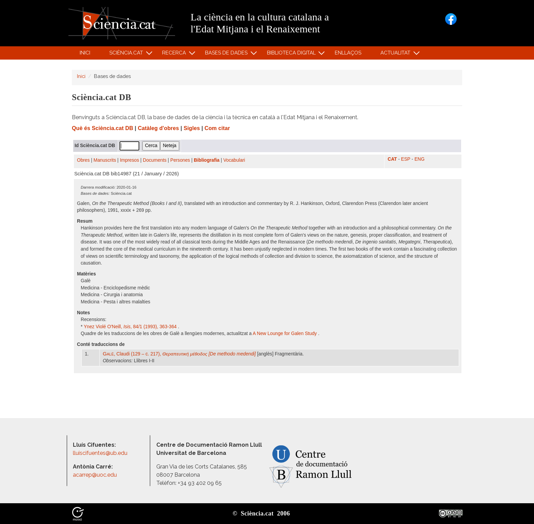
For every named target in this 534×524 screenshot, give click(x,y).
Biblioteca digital (292, 54)
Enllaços (348, 53)
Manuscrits (105, 160)
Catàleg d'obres (158, 128)
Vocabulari (234, 160)
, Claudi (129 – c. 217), (179, 353)
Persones (180, 160)
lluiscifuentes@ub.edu (101, 453)
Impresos (129, 160)
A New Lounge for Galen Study (285, 333)
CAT (392, 159)
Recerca (175, 54)
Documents (155, 160)
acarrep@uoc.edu (95, 475)
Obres (83, 160)
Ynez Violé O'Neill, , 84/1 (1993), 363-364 (131, 326)
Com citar (217, 128)
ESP (405, 159)
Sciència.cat (127, 54)
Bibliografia (206, 160)
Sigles (192, 128)
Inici (85, 53)
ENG (419, 159)
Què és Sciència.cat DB (102, 128)
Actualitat (396, 54)
